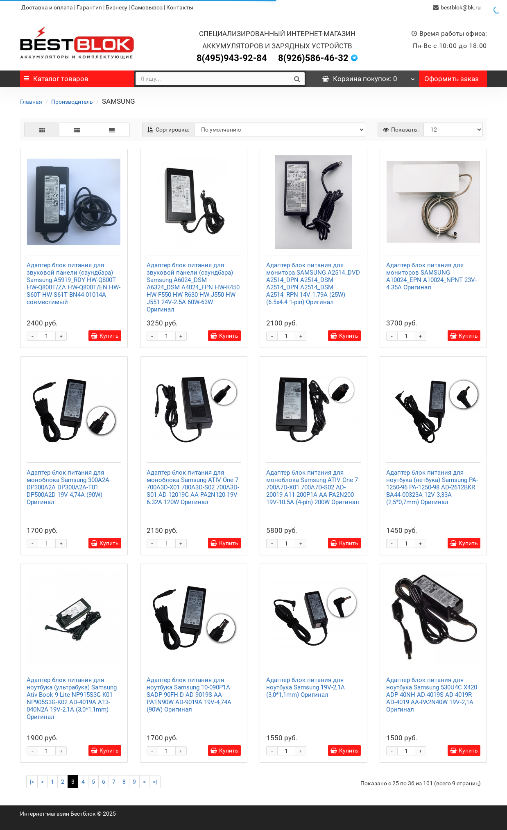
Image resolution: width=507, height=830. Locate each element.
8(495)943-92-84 (232, 58)
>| (155, 781)
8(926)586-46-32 (313, 58)
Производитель (72, 101)
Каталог (56, 79)
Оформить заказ (451, 79)
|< (32, 781)
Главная (31, 101)
